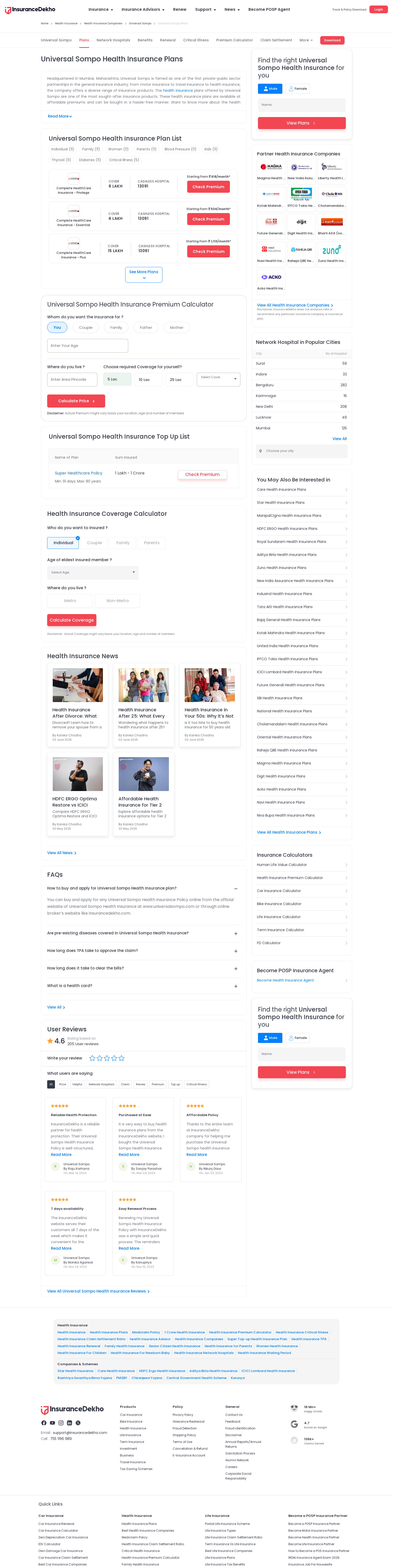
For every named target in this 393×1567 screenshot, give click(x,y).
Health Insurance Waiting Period (264, 1352)
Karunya (238, 1378)
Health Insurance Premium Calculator (290, 877)
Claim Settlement (276, 40)
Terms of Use (182, 1442)
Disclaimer (233, 1435)
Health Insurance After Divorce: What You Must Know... (74, 713)
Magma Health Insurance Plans (284, 763)
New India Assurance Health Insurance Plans (295, 580)
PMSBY (121, 1378)
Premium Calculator (234, 40)
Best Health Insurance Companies (148, 1530)
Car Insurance (131, 1415)
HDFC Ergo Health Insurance (162, 1370)
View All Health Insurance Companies (295, 305)
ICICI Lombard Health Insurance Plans (289, 671)
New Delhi (264, 406)
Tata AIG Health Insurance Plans (285, 606)
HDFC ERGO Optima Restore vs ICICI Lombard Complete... (76, 802)
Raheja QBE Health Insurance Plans (287, 750)
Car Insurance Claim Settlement (63, 1557)
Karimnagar (266, 395)
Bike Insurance (131, 1421)
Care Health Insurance (116, 1370)
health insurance (178, 90)
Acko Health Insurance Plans (281, 789)
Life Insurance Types (220, 1530)
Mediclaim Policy (146, 1332)
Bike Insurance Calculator (279, 903)
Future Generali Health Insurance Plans (290, 685)
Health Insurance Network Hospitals (204, 1352)
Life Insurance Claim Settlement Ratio (233, 1537)
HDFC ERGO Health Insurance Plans (287, 528)
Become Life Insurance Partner (311, 1544)
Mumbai (263, 428)
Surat (260, 363)
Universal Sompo (56, 40)
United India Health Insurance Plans (287, 645)
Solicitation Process (240, 1453)
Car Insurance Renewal (56, 1524)
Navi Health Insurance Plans (281, 802)
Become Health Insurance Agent (285, 980)
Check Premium (208, 186)
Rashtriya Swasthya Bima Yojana (84, 1378)
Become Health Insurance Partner (313, 1537)
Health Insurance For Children (81, 1352)
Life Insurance (130, 1435)
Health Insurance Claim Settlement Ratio (91, 1339)
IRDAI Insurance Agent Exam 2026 (314, 1557)
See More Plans (143, 274)
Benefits (145, 40)
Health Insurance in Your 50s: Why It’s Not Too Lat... (209, 713)
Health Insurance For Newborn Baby (140, 1352)
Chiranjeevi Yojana (147, 1378)
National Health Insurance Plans (284, 711)
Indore (261, 374)
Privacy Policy (183, 1415)
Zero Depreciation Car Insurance (63, 1537)
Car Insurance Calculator (279, 890)
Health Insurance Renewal (78, 1346)
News (232, 9)
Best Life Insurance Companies (228, 1551)
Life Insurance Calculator (279, 916)
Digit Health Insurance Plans (281, 776)
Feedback (232, 1421)
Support (205, 9)
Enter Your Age (64, 345)
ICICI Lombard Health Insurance (268, 1370)
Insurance (101, 9)
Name (267, 104)
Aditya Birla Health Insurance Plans (287, 554)
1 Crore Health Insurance (184, 1332)
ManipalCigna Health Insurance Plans (289, 515)
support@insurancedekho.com (80, 1432)
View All (56, 1007)
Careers (231, 1467)
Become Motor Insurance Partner (313, 1530)
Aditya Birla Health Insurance (213, 1370)
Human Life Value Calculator (282, 864)
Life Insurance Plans (220, 1557)
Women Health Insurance (277, 1346)
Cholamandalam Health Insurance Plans (292, 724)
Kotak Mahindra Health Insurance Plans (291, 632)
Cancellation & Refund (190, 1448)
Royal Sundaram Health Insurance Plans (291, 541)
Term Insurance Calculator (280, 929)
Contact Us (234, 1415)
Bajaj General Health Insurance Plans (288, 619)
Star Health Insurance (75, 1370)
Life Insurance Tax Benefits (225, 1564)
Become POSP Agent (269, 9)
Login (378, 9)
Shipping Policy (184, 1435)
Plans (84, 40)
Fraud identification (240, 1428)
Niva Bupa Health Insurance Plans (286, 815)
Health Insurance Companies (199, 1339)
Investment (128, 1448)
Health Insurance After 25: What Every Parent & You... (141, 713)
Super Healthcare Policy (78, 473)
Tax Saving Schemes (136, 1469)
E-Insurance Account (189, 1455)
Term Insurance (132, 1442)
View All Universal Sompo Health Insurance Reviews (98, 1291)
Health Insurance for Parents (228, 1346)
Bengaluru (265, 384)
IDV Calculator (49, 1544)
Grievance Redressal (189, 1421)
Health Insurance (71, 1332)
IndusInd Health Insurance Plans (284, 593)
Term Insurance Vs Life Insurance (230, 1544)
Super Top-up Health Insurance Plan (257, 1339)
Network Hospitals (113, 40)
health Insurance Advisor (150, 1339)
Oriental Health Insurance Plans (284, 737)
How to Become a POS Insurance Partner (318, 1551)
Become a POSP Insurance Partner (314, 1524)
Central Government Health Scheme (196, 1378)
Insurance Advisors (143, 9)
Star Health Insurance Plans (281, 502)
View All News (61, 852)
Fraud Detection (185, 1428)
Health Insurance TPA (308, 1339)
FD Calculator (269, 942)
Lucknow (263, 417)
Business (127, 1455)
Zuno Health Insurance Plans (281, 567)
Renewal (168, 40)
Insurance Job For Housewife (310, 1564)
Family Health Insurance (125, 1346)
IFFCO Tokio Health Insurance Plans (287, 658)
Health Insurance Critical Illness (302, 1332)
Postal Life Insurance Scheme (227, 1524)
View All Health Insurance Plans (288, 832)
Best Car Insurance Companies (62, 1564)
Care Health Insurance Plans (281, 489)
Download (332, 40)
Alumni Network (237, 1460)
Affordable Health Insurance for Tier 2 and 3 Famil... (140, 802)
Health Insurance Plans (109, 1332)
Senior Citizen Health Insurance (174, 1346)
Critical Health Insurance (141, 1551)
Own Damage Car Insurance (60, 1551)
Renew (179, 9)
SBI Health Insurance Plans (279, 698)
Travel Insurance (133, 1462)
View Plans (302, 123)
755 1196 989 (61, 1438)
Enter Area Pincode (68, 379)
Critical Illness (196, 40)
